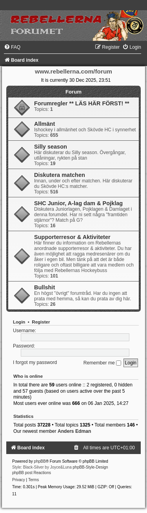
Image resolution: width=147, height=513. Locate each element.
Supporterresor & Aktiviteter (72, 237)
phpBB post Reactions (31, 473)
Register (41, 322)
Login (19, 322)
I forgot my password (35, 363)
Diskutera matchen (59, 175)
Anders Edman (74, 431)
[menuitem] (12, 47)
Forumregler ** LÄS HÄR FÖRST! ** (81, 103)
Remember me (102, 363)
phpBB (40, 461)
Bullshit (44, 287)
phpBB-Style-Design (90, 467)
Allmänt (44, 124)
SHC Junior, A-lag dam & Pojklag (78, 203)
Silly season (50, 146)
